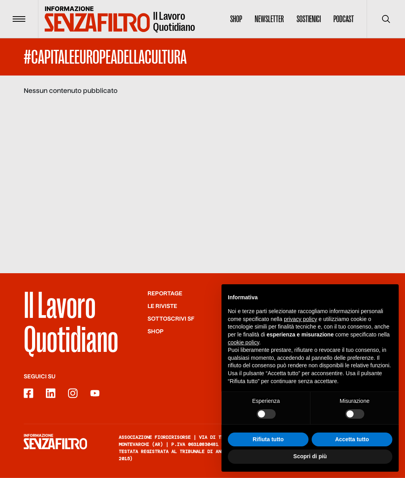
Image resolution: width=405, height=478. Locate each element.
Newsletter (269, 19)
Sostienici (309, 19)
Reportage (165, 294)
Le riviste (162, 306)
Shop (236, 19)
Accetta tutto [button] (352, 439)
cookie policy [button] (243, 342)
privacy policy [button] (300, 319)
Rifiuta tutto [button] (268, 439)
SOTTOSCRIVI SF (171, 319)
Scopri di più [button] (310, 456)
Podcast (343, 19)
